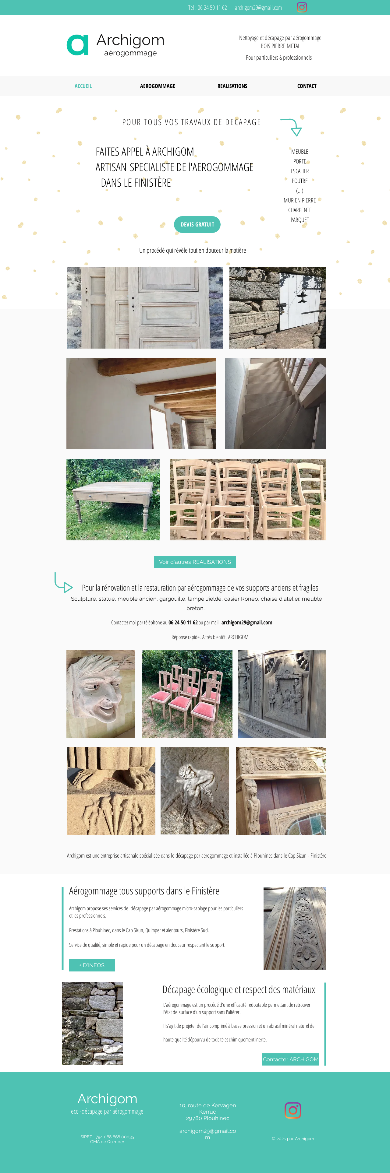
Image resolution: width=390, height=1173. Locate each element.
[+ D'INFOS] (92, 965)
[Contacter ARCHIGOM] (290, 1059)
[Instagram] (302, 7)
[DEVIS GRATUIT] (197, 224)
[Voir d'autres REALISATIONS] (195, 562)
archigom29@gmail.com (258, 7)
